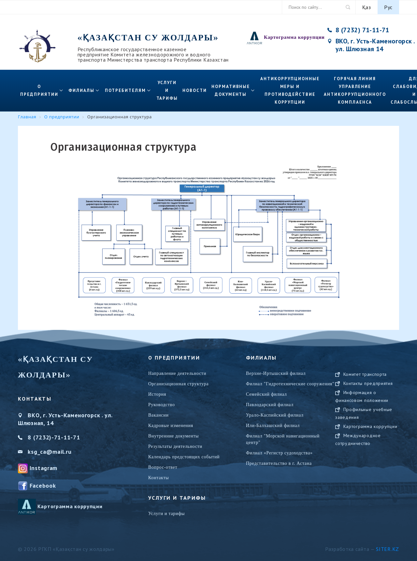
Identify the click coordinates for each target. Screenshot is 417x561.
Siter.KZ (387, 549)
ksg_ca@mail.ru (49, 451)
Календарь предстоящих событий (184, 456)
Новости (194, 90)
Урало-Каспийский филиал (275, 415)
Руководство (161, 404)
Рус (388, 7)
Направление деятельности (177, 373)
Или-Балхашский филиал (273, 425)
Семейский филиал (266, 394)
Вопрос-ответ (162, 467)
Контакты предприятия (368, 390)
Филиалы (81, 90)
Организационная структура (178, 383)
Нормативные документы (230, 90)
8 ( (31, 437)
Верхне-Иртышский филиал (276, 373)
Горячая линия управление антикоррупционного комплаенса (355, 90)
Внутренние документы (173, 436)
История (157, 394)
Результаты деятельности (175, 446)
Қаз (366, 7)
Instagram (43, 468)
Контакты (158, 477)
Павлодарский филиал (270, 404)
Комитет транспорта (365, 381)
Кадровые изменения (170, 425)
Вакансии (158, 415)
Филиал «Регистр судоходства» (279, 452)
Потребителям (125, 90)
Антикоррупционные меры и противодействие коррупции (289, 90)
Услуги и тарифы (167, 90)
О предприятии (39, 90)
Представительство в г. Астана (279, 463)
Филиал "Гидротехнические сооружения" (290, 383)
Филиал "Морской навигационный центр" (283, 439)
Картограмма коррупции (294, 37)
